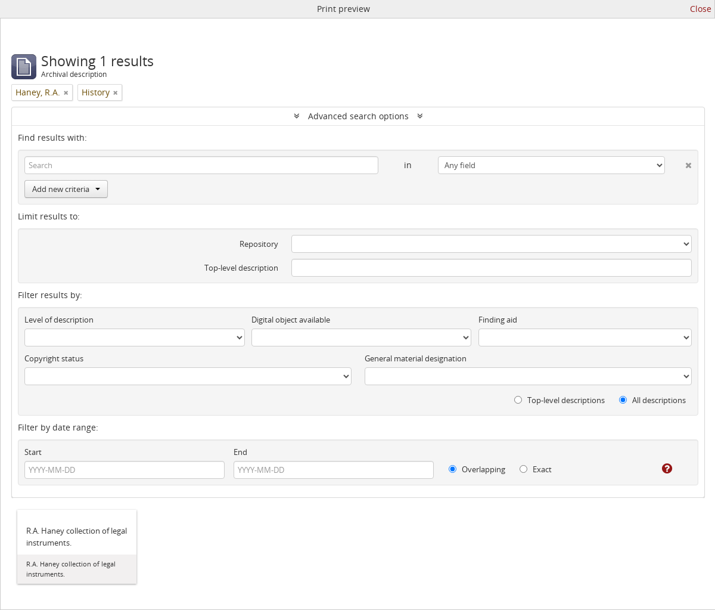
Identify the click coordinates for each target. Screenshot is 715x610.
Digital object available (290, 319)
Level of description (59, 319)
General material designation (416, 358)
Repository (259, 244)
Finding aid (497, 319)
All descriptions (652, 400)
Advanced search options (358, 116)
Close (700, 8)
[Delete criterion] (678, 162)
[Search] (201, 165)
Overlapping (477, 469)
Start (33, 452)
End (240, 452)
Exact (536, 469)
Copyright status (53, 358)
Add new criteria (66, 189)
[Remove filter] (66, 92)
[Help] (658, 469)
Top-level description (241, 267)
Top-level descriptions (559, 400)
